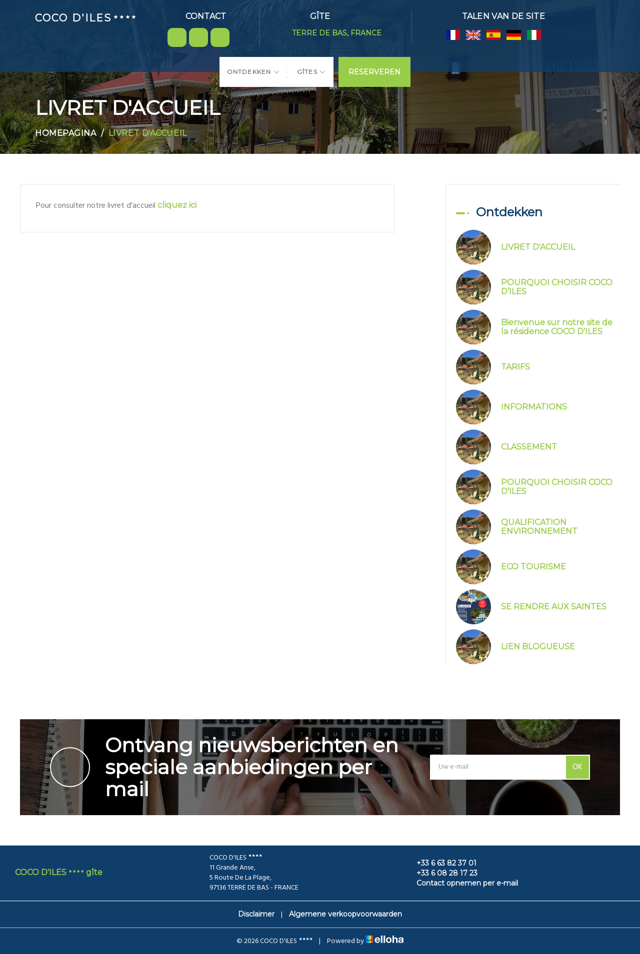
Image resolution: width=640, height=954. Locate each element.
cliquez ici (177, 205)
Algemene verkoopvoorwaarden (345, 914)
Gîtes (311, 71)
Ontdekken (253, 71)
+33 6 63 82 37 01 (440, 863)
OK (577, 767)
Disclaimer (256, 914)
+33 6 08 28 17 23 (441, 873)
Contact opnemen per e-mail (461, 883)
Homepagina (65, 133)
